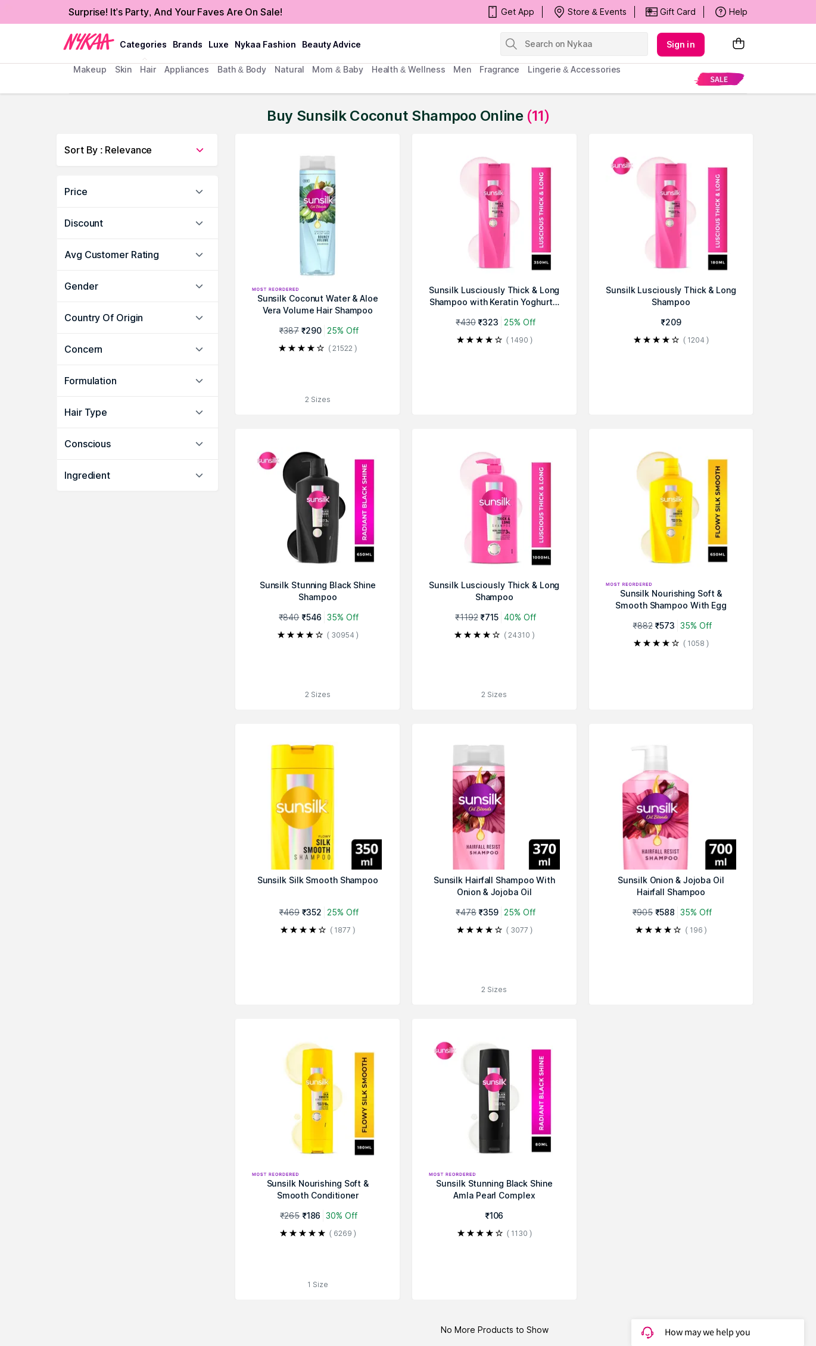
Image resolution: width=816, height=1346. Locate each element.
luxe (218, 44)
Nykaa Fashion (265, 44)
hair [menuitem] (148, 69)
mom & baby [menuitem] (337, 69)
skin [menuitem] (123, 69)
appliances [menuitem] (186, 69)
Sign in (680, 44)
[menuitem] (719, 79)
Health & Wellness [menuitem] (409, 69)
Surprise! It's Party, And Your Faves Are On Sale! (175, 12)
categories (143, 44)
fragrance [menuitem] (499, 69)
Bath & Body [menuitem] (241, 69)
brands (188, 44)
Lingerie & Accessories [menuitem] (574, 69)
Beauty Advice (331, 44)
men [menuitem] (462, 69)
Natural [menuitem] (289, 69)
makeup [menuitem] (89, 69)
